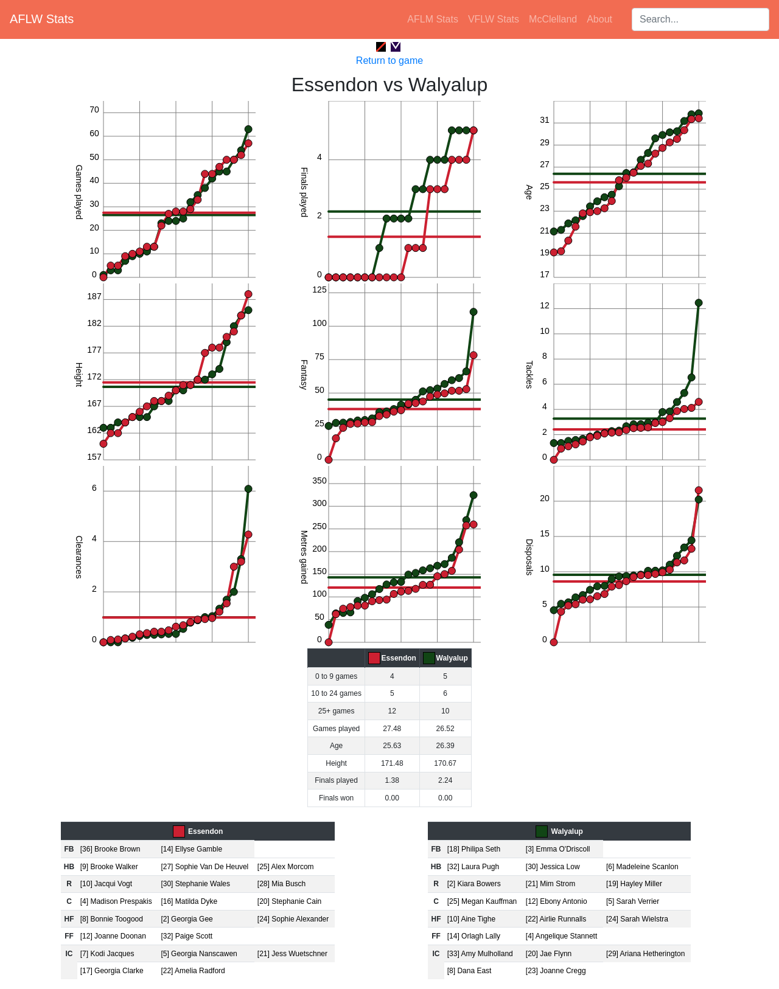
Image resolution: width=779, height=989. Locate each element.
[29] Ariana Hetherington (645, 953)
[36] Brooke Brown (110, 849)
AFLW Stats (42, 19)
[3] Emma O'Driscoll (558, 849)
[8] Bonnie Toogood (111, 919)
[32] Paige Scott (186, 936)
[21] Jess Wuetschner (292, 953)
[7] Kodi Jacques (107, 953)
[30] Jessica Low (553, 866)
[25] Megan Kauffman (482, 901)
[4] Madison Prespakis (116, 901)
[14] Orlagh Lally (473, 936)
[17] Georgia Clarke (112, 970)
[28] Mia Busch (281, 884)
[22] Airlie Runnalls (556, 919)
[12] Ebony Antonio (556, 901)
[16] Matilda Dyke (189, 901)
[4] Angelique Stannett (561, 936)
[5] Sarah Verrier (632, 901)
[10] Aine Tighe (471, 919)
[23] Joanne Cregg (556, 970)
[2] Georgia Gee (186, 919)
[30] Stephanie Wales (195, 884)
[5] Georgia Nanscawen (199, 953)
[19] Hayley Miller (634, 884)
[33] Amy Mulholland (480, 953)
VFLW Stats (493, 19)
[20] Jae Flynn (548, 953)
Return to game (389, 60)
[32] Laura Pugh (473, 866)
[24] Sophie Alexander (293, 919)
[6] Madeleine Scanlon (642, 866)
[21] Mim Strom (550, 884)
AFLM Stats (432, 19)
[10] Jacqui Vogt (106, 884)
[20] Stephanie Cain (289, 901)
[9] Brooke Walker (109, 866)
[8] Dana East (469, 970)
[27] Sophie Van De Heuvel (204, 866)
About (599, 19)
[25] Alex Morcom (285, 866)
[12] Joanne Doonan (113, 936)
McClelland (553, 19)
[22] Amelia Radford (193, 970)
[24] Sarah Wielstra (637, 919)
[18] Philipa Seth (473, 849)
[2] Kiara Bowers (474, 884)
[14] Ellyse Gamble (191, 849)
